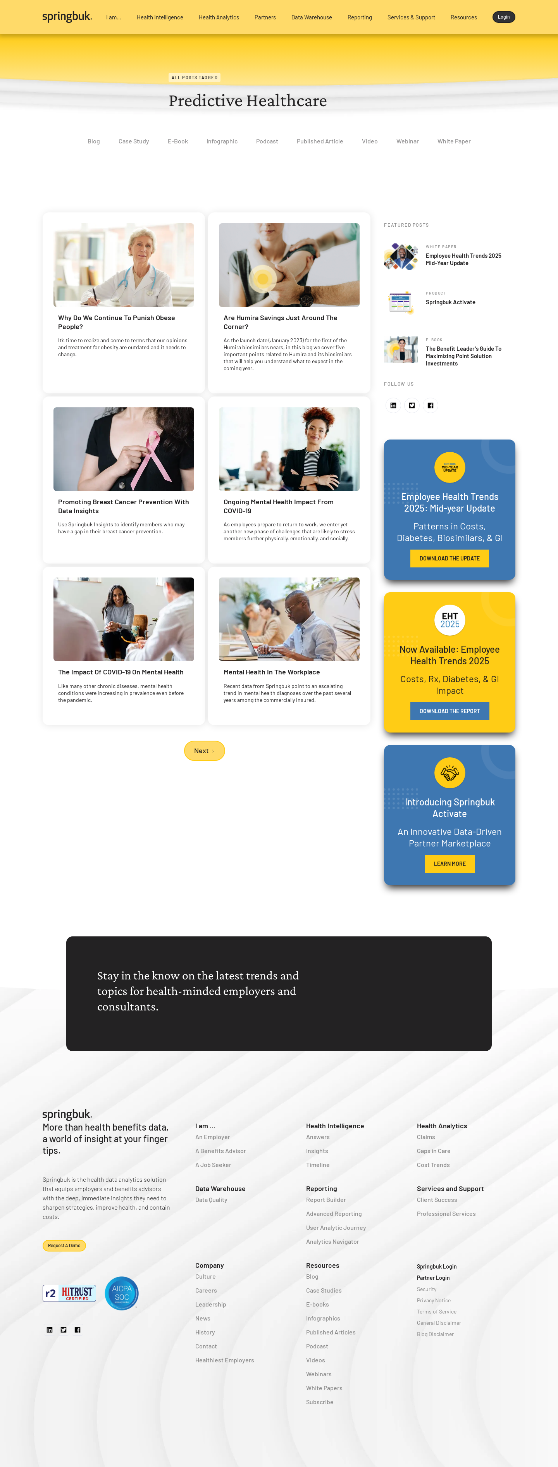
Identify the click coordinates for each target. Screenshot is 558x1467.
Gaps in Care (434, 1150)
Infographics (323, 1318)
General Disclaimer (439, 1322)
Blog (312, 1276)
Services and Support (450, 1188)
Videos (315, 1360)
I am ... (205, 1125)
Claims (426, 1136)
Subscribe (320, 1401)
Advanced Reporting (334, 1213)
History (205, 1332)
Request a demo (64, 1245)
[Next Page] (204, 751)
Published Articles (331, 1332)
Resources (322, 1265)
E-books (317, 1304)
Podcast (317, 1346)
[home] (68, 17)
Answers (318, 1136)
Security (426, 1289)
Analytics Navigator (332, 1241)
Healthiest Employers (224, 1360)
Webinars (319, 1373)
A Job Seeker (213, 1164)
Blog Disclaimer (435, 1334)
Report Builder (326, 1199)
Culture (205, 1276)
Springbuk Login (437, 1266)
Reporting (321, 1188)
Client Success (437, 1199)
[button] (113, 17)
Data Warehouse (220, 1188)
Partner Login (433, 1277)
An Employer (212, 1136)
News (202, 1318)
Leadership (210, 1304)
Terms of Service (436, 1311)
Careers (206, 1290)
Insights (317, 1150)
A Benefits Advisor (220, 1150)
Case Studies (324, 1290)
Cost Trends (433, 1164)
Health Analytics (442, 1125)
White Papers (324, 1387)
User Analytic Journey (336, 1227)
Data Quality (211, 1199)
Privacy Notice (434, 1300)
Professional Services (446, 1213)
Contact (206, 1346)
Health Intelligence (335, 1125)
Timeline (318, 1164)
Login (504, 16)
